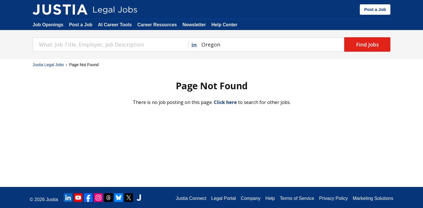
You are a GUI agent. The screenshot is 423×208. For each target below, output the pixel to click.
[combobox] (110, 44)
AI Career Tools (115, 24)
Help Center (224, 24)
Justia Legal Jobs (48, 64)
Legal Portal (223, 198)
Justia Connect (191, 198)
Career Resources (157, 24)
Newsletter (194, 24)
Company (250, 198)
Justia (52, 199)
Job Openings (48, 24)
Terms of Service (297, 198)
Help (270, 198)
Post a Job (375, 9)
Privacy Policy (333, 198)
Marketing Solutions (373, 198)
